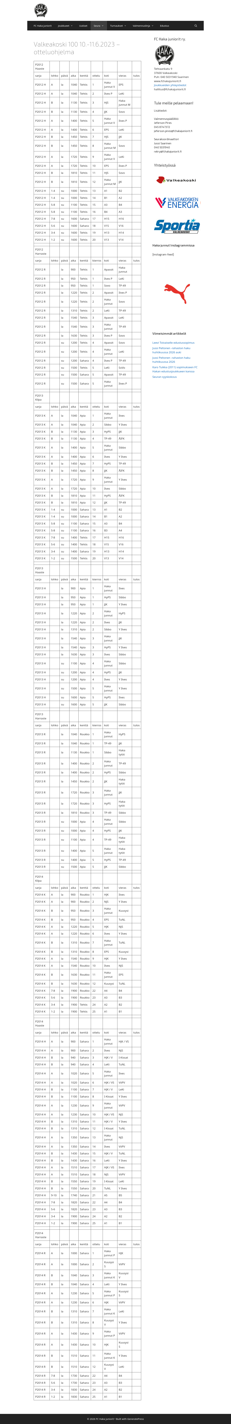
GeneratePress (135, 1418)
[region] (177, 180)
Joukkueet (67, 25)
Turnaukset (120, 25)
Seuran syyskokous (164, 377)
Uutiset (83, 25)
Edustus (164, 25)
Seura (100, 25)
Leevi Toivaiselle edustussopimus (173, 342)
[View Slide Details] (177, 180)
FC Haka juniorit (43, 25)
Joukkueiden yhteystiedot (170, 85)
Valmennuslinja (145, 25)
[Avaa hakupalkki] (196, 25)
